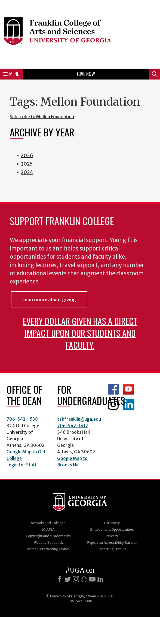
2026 (27, 155)
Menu (11, 73)
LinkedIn (129, 404)
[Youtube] (92, 579)
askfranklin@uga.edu (79, 419)
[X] (67, 579)
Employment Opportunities (112, 529)
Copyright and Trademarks (48, 536)
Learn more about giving (49, 299)
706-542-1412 (72, 425)
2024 (27, 172)
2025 (27, 164)
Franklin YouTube (128, 389)
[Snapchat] (84, 579)
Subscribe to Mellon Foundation (42, 116)
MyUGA (48, 529)
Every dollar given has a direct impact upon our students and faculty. (80, 332)
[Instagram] (76, 579)
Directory (112, 523)
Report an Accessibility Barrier (112, 542)
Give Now (86, 73)
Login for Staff (22, 465)
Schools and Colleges (48, 523)
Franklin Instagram (113, 404)
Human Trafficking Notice (48, 549)
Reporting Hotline (112, 549)
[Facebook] (59, 579)
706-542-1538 (22, 419)
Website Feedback (48, 542)
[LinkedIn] (100, 579)
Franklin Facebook (113, 389)
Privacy (112, 536)
